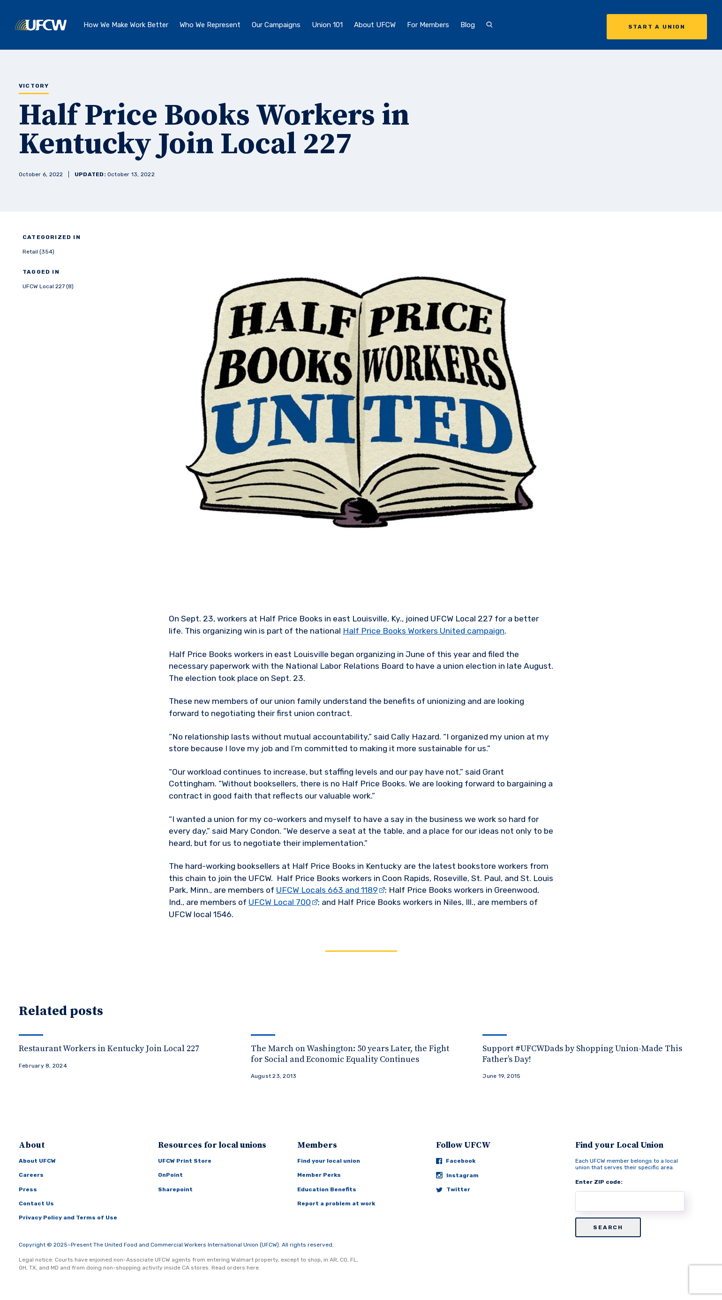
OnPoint (170, 1175)
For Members (428, 25)
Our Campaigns (276, 25)
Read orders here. (235, 1267)
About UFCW (375, 25)
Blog (467, 25)
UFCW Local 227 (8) (48, 286)
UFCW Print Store (184, 1161)
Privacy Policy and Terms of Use (68, 1217)
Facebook (455, 1161)
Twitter (453, 1189)
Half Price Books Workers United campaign (423, 630)
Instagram (457, 1175)
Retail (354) (38, 251)
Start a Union (656, 26)
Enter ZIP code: (599, 1182)
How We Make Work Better (125, 25)
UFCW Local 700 (279, 902)
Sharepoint (175, 1189)
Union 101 (327, 25)
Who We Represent (210, 25)
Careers (31, 1175)
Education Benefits (326, 1189)
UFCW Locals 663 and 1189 (327, 890)
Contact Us (36, 1203)
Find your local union (328, 1161)
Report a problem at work (336, 1203)
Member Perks (319, 1175)
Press (28, 1189)
